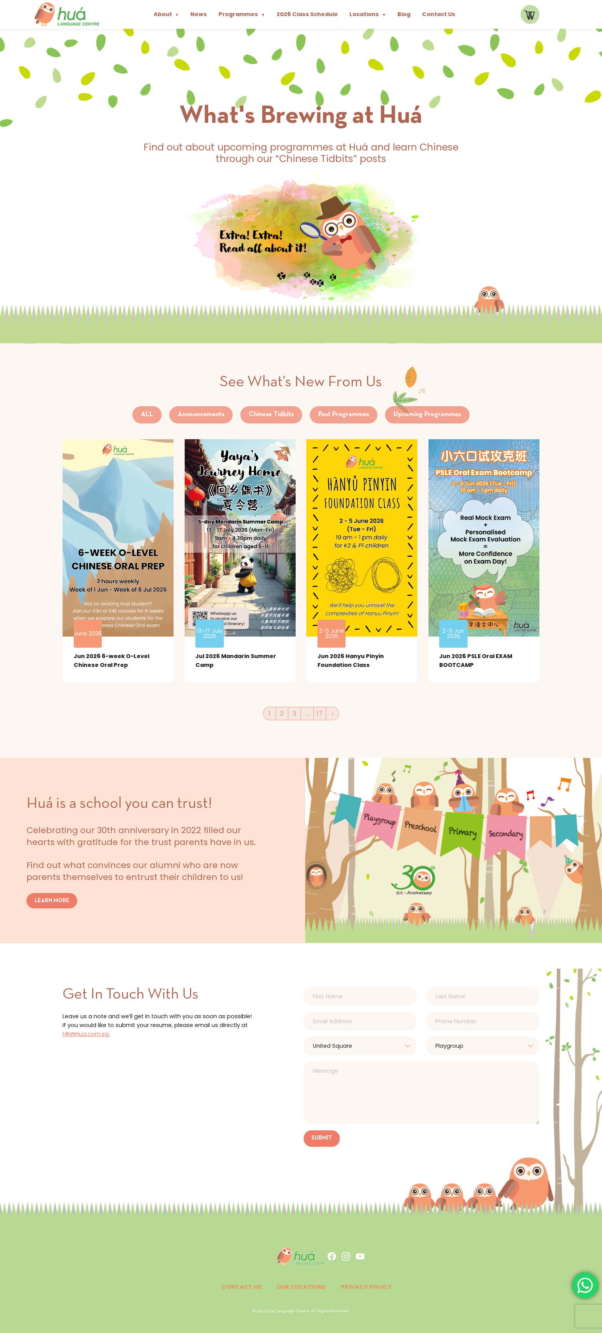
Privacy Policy (366, 1287)
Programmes (241, 14)
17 (319, 714)
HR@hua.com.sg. (86, 1034)
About (166, 14)
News (198, 14)
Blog (403, 14)
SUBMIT (321, 1138)
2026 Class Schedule (307, 14)
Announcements (201, 415)
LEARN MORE (52, 900)
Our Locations (301, 1287)
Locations (367, 14)
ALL (147, 415)
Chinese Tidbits (271, 415)
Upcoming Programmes (427, 415)
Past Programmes (343, 415)
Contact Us (438, 14)
